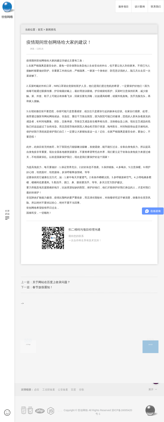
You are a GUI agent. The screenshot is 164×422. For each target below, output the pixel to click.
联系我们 (156, 6)
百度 (73, 389)
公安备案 (63, 389)
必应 (36, 389)
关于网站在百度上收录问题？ (51, 282)
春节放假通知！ (43, 287)
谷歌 (81, 389)
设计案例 (140, 6)
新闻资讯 (51, 29)
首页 (40, 29)
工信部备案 (48, 389)
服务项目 (123, 6)
